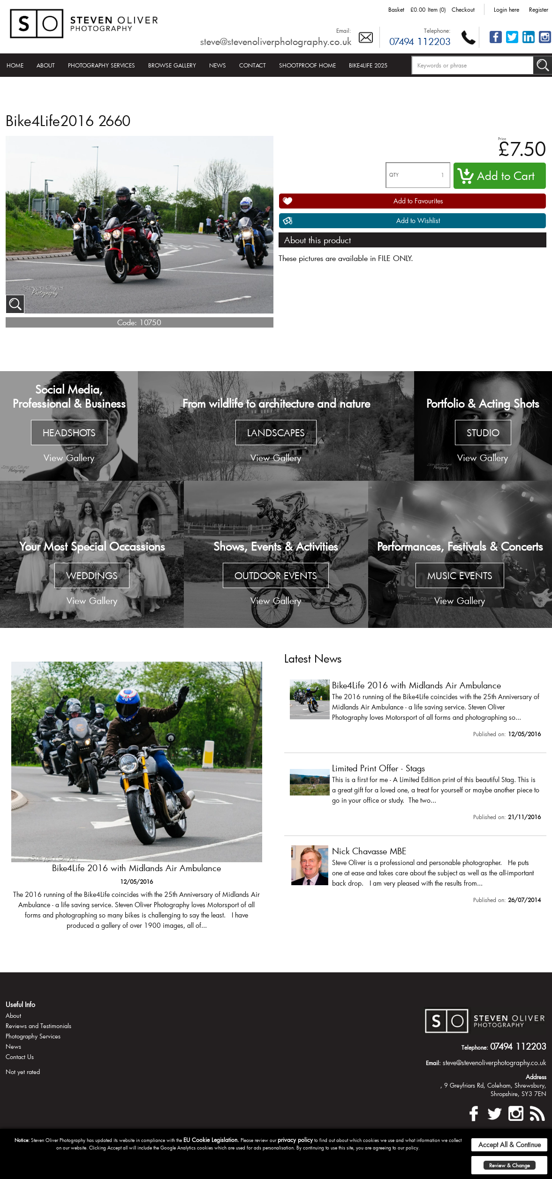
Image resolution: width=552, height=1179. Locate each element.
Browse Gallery (172, 65)
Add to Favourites (418, 200)
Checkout (463, 9)
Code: (127, 322)
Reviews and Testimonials (38, 1026)
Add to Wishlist (418, 220)
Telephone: (437, 30)
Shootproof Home (307, 65)
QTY (394, 175)
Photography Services (101, 65)
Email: (343, 30)
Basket (396, 9)
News (217, 65)
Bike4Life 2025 (368, 65)
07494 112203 (420, 41)
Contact (252, 65)
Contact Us (20, 1056)
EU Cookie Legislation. (211, 1139)
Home (15, 65)
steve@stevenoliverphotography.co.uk (275, 41)
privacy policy (295, 1139)
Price (502, 138)
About (46, 65)
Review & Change (509, 1165)
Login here (506, 9)
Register (538, 9)
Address (536, 1077)
